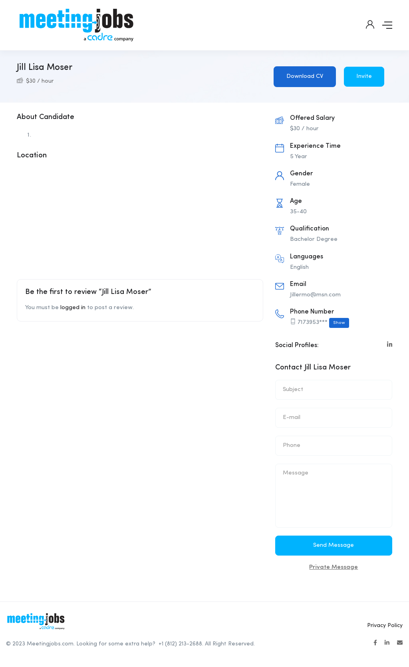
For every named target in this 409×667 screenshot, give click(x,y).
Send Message (333, 545)
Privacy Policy (385, 625)
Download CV (304, 76)
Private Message (333, 567)
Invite (364, 76)
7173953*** (323, 323)
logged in (72, 308)
